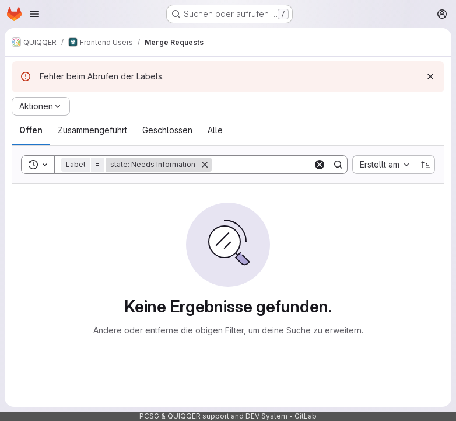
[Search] (284, 165)
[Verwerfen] (430, 76)
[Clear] (320, 165)
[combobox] (384, 164)
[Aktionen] (41, 106)
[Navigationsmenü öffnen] (34, 14)
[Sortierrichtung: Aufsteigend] (425, 164)
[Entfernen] (205, 165)
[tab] (31, 130)
